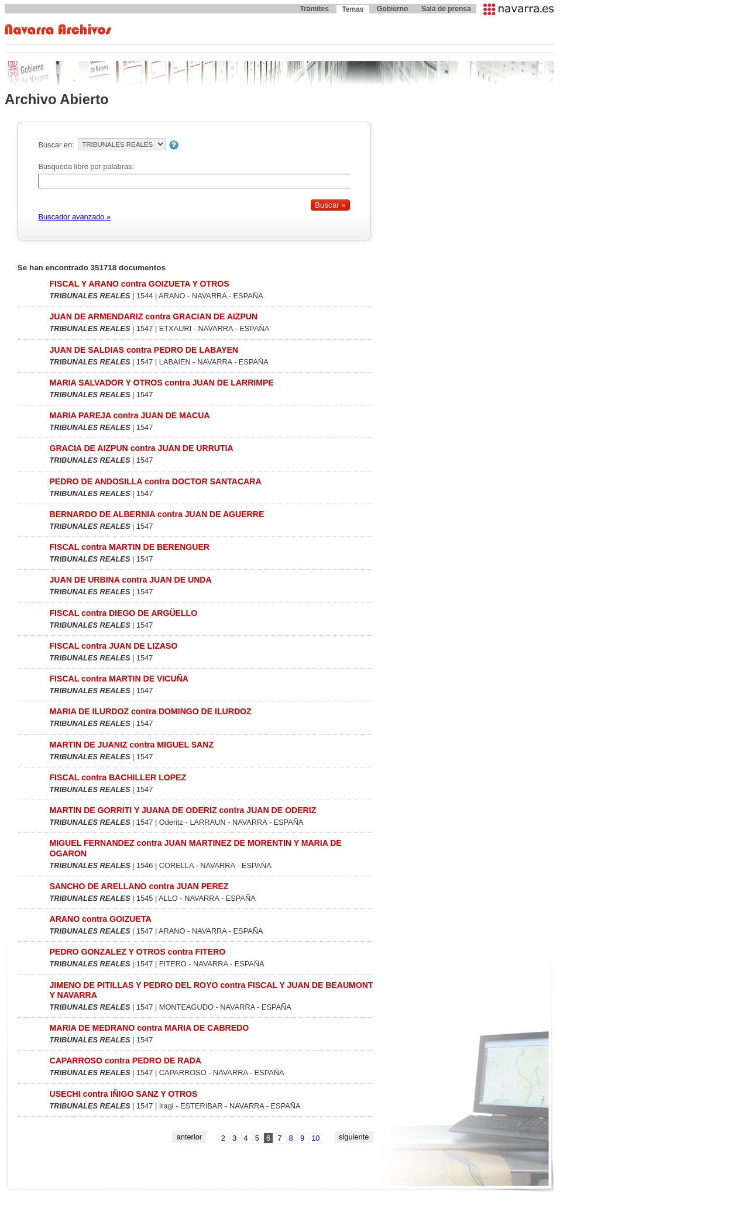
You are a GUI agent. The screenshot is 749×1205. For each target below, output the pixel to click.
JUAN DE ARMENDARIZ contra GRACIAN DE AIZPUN (153, 316)
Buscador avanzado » (74, 216)
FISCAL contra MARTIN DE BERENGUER (129, 547)
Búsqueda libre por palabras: (86, 166)
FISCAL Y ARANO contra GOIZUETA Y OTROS (139, 283)
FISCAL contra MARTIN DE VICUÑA (118, 678)
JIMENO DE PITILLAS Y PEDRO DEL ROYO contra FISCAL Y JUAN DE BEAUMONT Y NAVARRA (211, 990)
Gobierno (392, 9)
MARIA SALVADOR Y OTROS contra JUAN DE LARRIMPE (161, 382)
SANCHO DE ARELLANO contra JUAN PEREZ (138, 886)
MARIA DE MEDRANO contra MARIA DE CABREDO (149, 1027)
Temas (352, 9)
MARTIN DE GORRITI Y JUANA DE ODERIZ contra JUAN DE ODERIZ (182, 810)
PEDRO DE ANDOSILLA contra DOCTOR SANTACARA (155, 481)
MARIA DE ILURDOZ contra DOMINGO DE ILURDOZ (150, 711)
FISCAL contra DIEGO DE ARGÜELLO (123, 613)
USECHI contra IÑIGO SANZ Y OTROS (123, 1094)
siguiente (354, 1136)
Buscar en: (56, 144)
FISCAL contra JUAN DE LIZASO (113, 645)
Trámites (314, 9)
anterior (189, 1136)
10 (315, 1138)
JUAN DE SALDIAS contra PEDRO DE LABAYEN (143, 349)
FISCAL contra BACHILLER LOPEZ (117, 777)
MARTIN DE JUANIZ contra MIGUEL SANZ (131, 744)
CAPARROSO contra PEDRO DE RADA (125, 1060)
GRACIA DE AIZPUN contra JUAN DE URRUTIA (141, 448)
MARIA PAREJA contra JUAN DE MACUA (129, 415)
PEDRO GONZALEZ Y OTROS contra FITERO (137, 951)
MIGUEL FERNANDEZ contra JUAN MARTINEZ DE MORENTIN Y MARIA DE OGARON (195, 848)
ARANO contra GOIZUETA (100, 919)
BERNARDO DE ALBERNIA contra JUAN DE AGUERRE (156, 514)
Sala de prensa (446, 9)
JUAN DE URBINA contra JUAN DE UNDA (130, 579)
